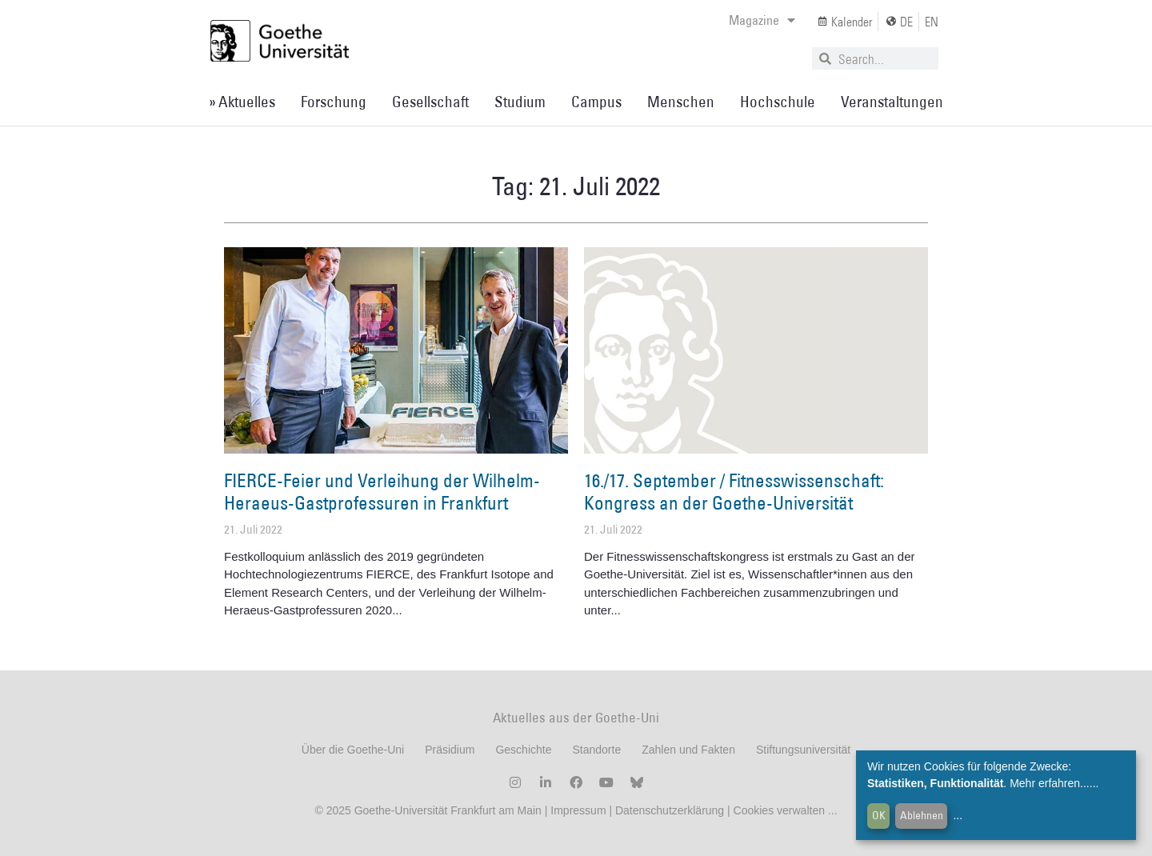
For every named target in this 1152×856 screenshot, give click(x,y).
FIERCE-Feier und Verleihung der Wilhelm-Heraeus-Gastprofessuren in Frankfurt (382, 491)
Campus (596, 101)
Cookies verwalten (781, 810)
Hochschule (777, 101)
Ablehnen (921, 815)
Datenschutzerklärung (669, 810)
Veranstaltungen (892, 101)
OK (879, 815)
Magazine (762, 20)
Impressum (576, 810)
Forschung (333, 101)
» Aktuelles (242, 101)
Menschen (680, 101)
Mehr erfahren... (1050, 783)
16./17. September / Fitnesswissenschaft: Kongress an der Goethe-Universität (734, 491)
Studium (520, 101)
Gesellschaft (430, 101)
